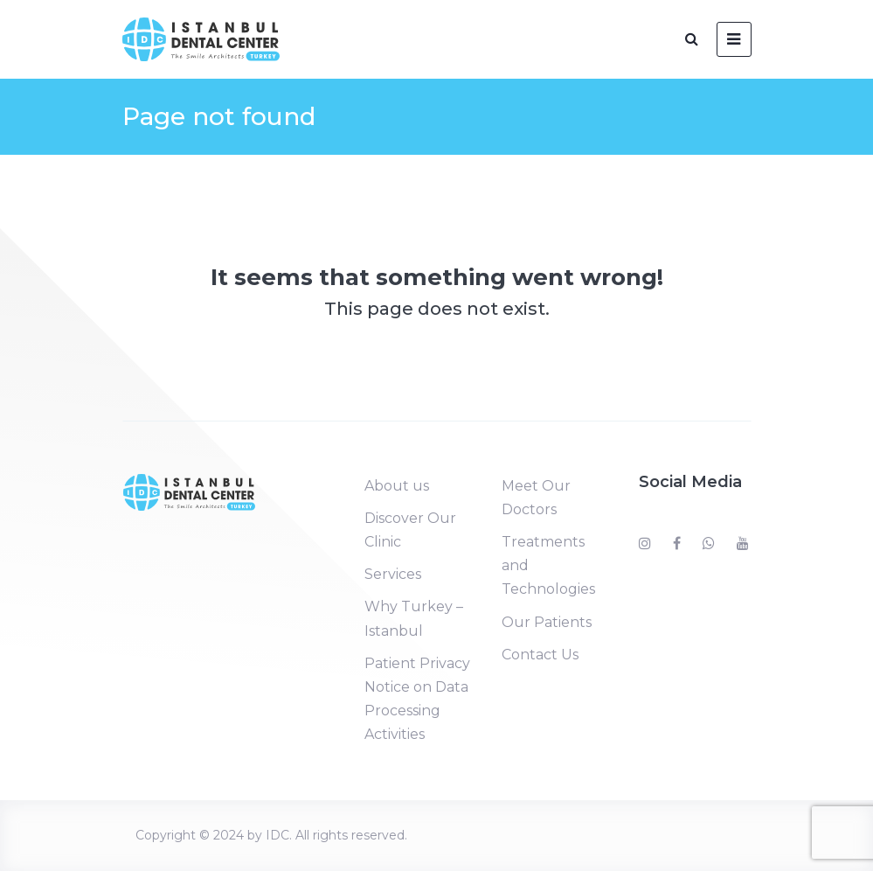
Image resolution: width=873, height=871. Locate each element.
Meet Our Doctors (536, 497)
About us (396, 485)
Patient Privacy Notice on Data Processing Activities (417, 699)
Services (392, 574)
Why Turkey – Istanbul (413, 618)
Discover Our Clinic (410, 530)
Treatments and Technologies (548, 565)
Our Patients (547, 622)
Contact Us (540, 654)
